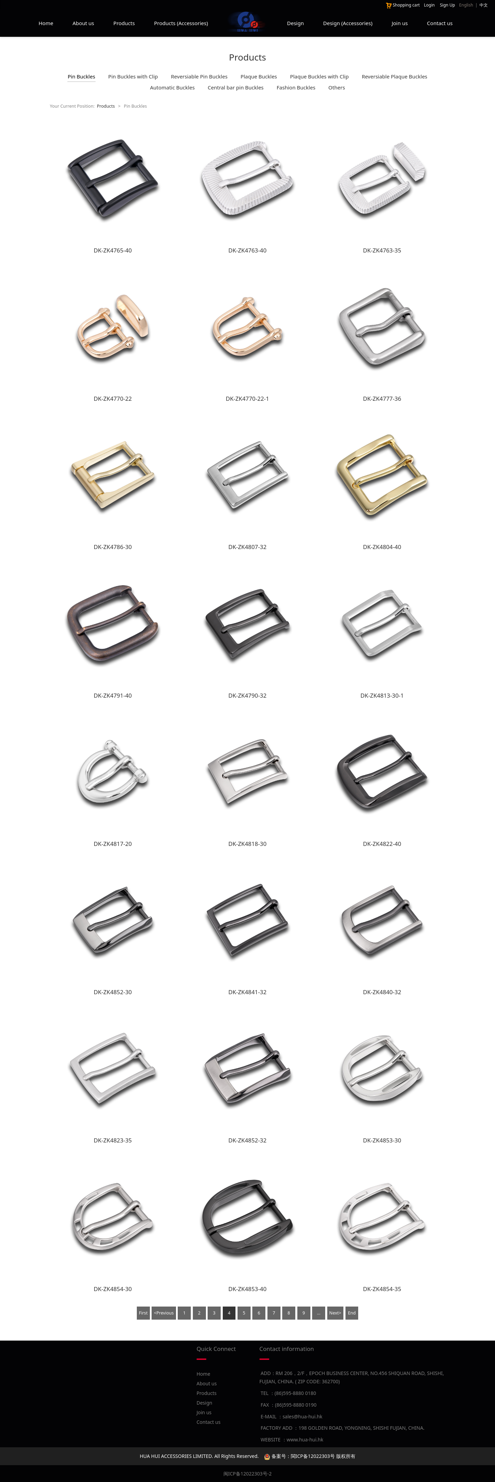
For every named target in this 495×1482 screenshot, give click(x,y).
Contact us (440, 23)
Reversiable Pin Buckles (199, 76)
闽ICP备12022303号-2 (247, 1473)
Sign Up (447, 5)
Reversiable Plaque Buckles (394, 76)
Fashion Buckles (296, 87)
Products (124, 23)
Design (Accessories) (347, 23)
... (318, 1313)
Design (295, 23)
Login (429, 5)
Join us (400, 23)
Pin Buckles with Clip (133, 76)
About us (83, 23)
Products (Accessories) (181, 23)
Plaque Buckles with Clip (319, 76)
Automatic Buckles (172, 87)
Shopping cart (402, 5)
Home (45, 23)
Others (336, 87)
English (466, 5)
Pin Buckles (81, 76)
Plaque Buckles (259, 76)
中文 (484, 5)
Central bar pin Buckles (235, 87)
